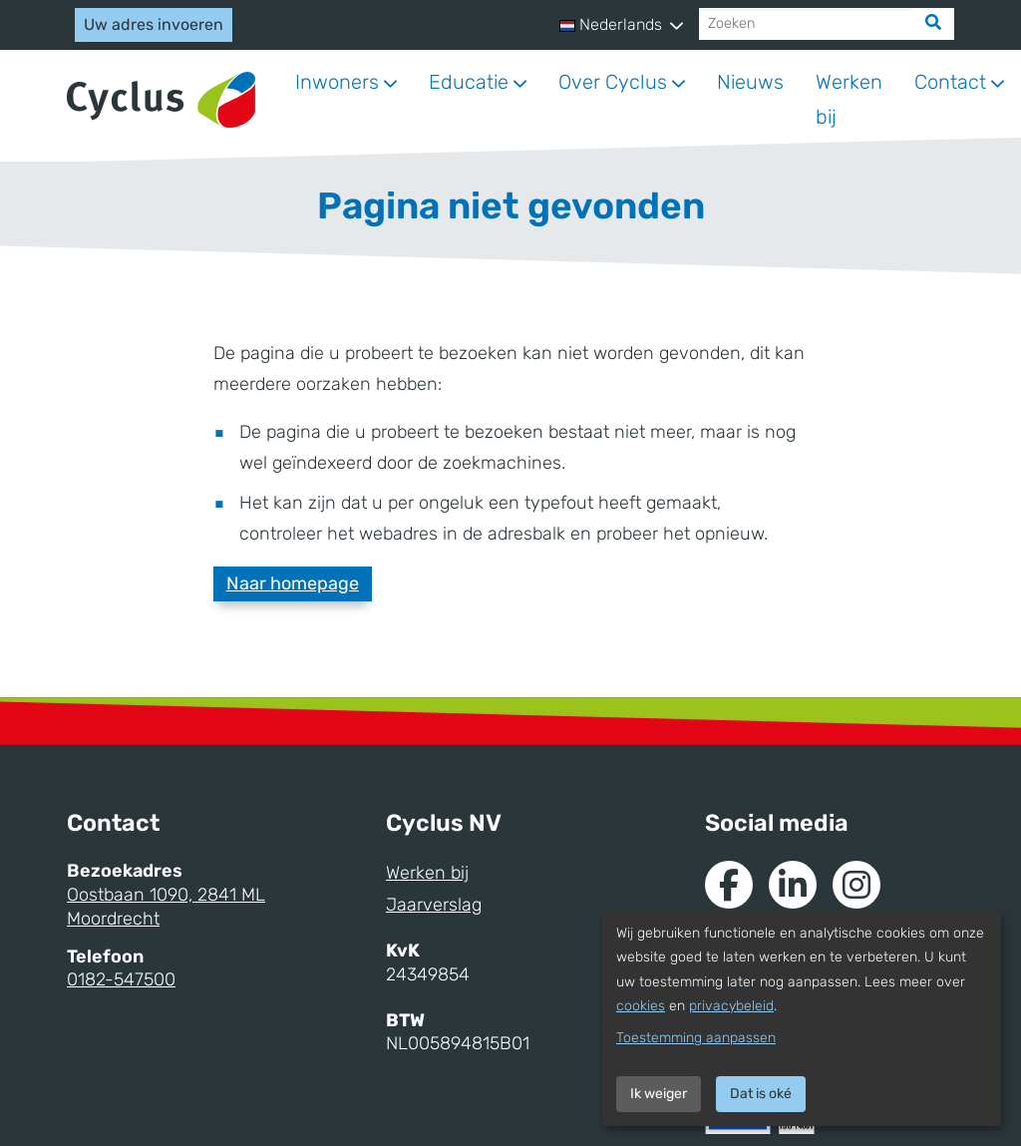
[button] (621, 25)
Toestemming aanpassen (696, 1037)
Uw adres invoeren (153, 24)
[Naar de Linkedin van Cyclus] (793, 885)
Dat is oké (761, 1093)
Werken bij (849, 99)
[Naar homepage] (161, 100)
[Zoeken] (806, 24)
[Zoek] (933, 24)
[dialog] (801, 1019)
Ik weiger (658, 1093)
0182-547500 (121, 979)
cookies (640, 1005)
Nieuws (750, 82)
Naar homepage (292, 583)
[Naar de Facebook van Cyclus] (729, 885)
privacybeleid (731, 1005)
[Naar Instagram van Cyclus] (856, 885)
